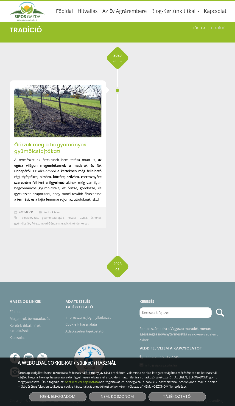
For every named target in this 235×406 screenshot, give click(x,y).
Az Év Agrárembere (124, 11)
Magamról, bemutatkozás (30, 320)
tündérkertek (80, 223)
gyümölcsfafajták (53, 217)
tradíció (66, 223)
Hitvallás (88, 11)
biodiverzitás (30, 217)
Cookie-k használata (81, 326)
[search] (220, 314)
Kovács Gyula (77, 217)
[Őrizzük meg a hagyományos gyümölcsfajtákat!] (57, 111)
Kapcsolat (215, 11)
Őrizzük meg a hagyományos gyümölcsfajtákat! (50, 148)
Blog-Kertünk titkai (175, 11)
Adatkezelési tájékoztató (84, 332)
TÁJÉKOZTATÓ (177, 396)
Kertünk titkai (52, 212)
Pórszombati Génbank (46, 223)
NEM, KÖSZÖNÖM (117, 396)
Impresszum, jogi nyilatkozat (88, 319)
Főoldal (64, 11)
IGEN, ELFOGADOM (58, 396)
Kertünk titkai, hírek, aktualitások (26, 330)
